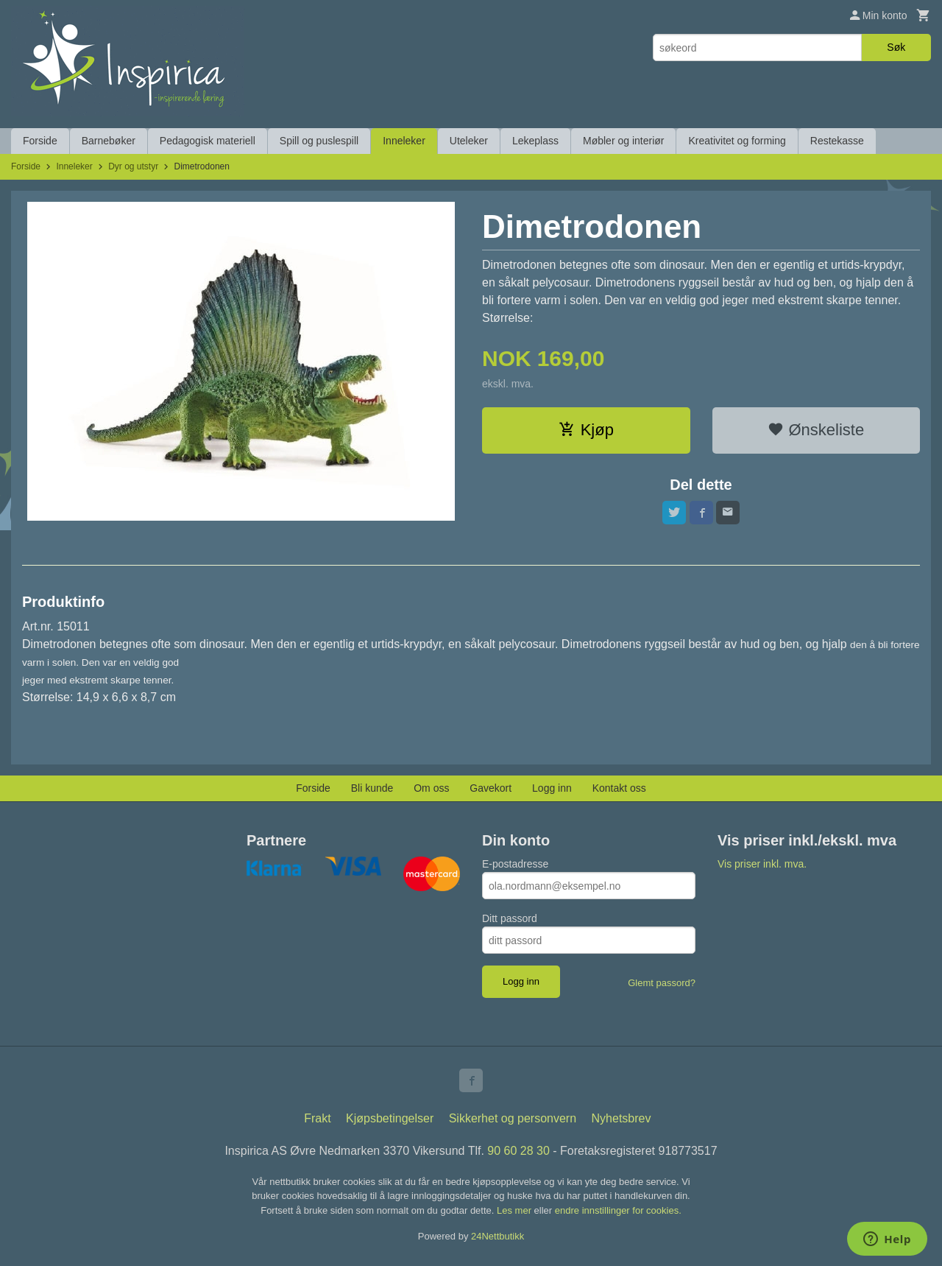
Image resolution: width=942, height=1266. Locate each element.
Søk (896, 47)
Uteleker (469, 141)
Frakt (317, 1118)
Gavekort (490, 788)
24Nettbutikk (497, 1236)
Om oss (431, 788)
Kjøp (586, 430)
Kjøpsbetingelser (389, 1118)
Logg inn (552, 788)
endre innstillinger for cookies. (618, 1210)
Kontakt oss (619, 788)
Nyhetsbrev (621, 1118)
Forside (40, 141)
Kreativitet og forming (736, 141)
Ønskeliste (816, 430)
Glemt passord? (661, 982)
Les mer (515, 1210)
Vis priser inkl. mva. (762, 864)
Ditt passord (509, 918)
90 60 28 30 (518, 1150)
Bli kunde (372, 788)
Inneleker (404, 141)
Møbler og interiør (623, 141)
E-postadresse (515, 864)
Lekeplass (535, 141)
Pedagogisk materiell (207, 141)
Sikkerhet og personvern (512, 1118)
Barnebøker (108, 141)
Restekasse (837, 141)
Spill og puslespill (319, 141)
